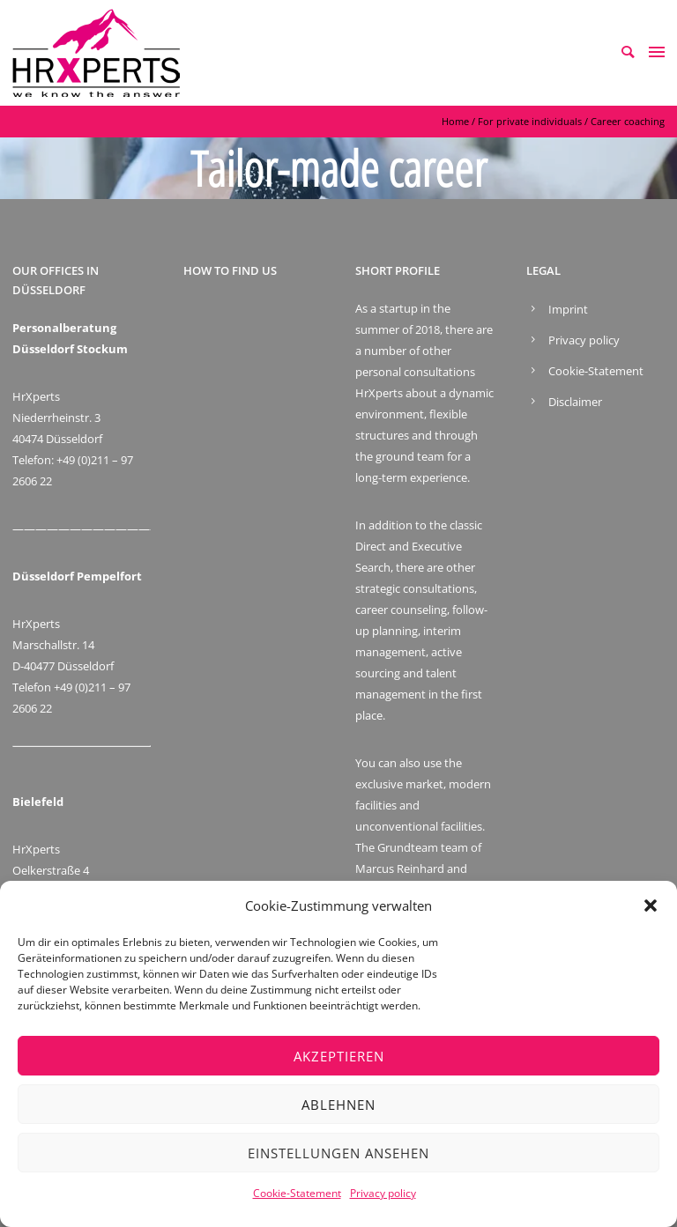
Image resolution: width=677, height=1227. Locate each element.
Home (455, 121)
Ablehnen (338, 1104)
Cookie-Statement (297, 1193)
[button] (650, 905)
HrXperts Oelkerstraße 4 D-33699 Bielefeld (56, 870)
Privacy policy (383, 1193)
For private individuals (530, 121)
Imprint (568, 309)
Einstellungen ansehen (338, 1153)
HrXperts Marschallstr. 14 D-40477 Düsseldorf (63, 645)
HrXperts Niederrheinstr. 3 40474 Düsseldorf (57, 417)
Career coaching (628, 121)
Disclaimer (575, 402)
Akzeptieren (339, 1056)
